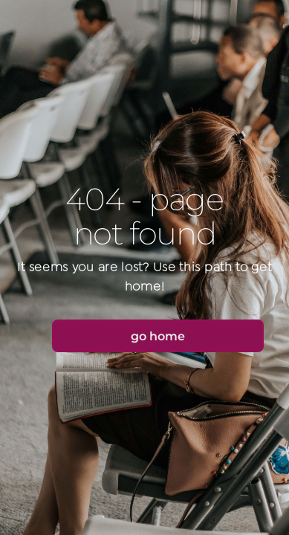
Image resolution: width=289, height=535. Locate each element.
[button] (158, 336)
